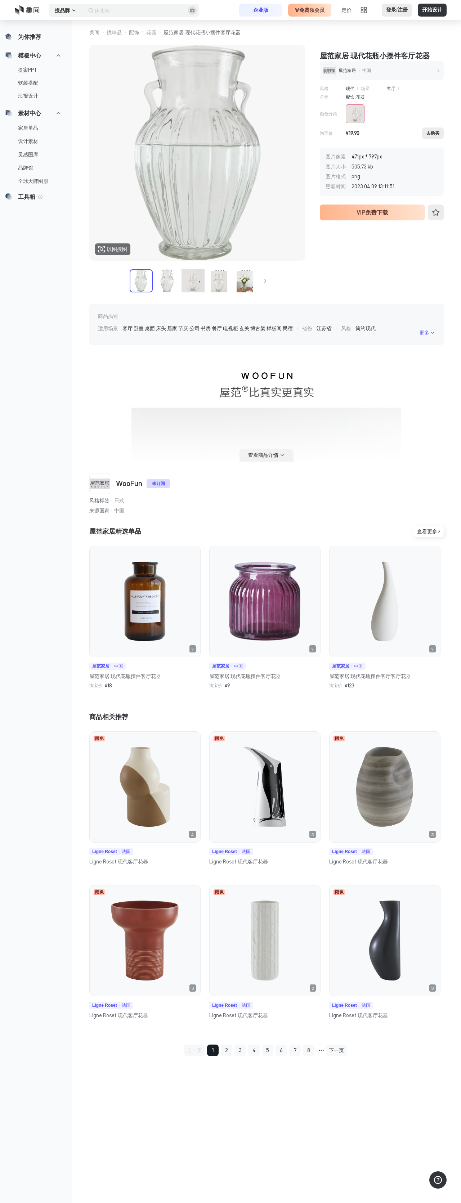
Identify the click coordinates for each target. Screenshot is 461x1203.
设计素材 (28, 141)
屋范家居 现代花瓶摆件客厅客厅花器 (370, 676)
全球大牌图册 (33, 181)
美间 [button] (94, 32)
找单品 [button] (114, 32)
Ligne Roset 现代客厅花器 (118, 861)
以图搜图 (112, 249)
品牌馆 (25, 167)
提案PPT (27, 69)
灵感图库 (28, 154)
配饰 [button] (134, 32)
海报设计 (28, 95)
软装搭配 (28, 82)
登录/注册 (397, 10)
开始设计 (432, 10)
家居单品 (28, 127)
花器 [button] (151, 32)
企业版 (260, 10)
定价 (346, 10)
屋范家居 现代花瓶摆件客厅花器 (125, 676)
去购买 (432, 133)
